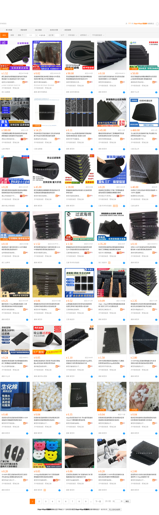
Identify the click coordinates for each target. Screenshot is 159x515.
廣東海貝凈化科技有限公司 (138, 82)
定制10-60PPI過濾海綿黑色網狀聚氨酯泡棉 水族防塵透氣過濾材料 (143, 248)
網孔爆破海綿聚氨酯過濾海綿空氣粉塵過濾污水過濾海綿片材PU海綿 (14, 78)
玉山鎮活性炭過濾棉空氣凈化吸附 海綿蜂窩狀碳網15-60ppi (144, 134)
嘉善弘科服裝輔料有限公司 (9, 82)
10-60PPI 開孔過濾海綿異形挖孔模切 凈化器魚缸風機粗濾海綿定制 (14, 476)
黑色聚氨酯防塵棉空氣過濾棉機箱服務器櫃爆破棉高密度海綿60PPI (79, 78)
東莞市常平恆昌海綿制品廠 (9, 423)
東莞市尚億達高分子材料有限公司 (105, 82)
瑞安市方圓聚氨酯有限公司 (105, 253)
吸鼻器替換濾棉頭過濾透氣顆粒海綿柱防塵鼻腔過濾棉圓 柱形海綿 (143, 419)
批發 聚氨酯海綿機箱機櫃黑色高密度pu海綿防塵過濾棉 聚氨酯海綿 (144, 78)
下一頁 (98, 501)
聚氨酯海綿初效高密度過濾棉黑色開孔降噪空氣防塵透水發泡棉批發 (46, 305)
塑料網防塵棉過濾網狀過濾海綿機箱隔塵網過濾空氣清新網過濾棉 (14, 191)
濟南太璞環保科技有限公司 (9, 139)
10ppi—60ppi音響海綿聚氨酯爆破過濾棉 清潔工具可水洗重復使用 (111, 305)
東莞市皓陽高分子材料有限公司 (138, 366)
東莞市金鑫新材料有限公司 (73, 480)
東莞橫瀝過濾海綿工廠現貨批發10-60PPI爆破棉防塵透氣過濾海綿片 (47, 248)
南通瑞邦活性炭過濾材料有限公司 (41, 139)
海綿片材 (17, 85)
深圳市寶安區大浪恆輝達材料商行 (73, 82)
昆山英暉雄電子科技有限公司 (138, 139)
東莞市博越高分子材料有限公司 (138, 309)
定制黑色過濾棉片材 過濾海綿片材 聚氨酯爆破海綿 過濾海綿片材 (79, 476)
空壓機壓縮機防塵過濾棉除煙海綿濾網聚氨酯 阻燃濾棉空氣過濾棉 (14, 134)
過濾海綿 (10, 85)
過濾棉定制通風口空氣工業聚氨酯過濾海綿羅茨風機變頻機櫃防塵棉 (111, 191)
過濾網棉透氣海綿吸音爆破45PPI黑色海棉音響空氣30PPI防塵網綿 (47, 78)
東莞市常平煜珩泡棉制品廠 (105, 366)
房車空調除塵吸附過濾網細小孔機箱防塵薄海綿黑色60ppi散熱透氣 (111, 362)
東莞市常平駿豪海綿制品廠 (41, 309)
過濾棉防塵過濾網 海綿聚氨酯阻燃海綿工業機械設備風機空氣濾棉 (15, 362)
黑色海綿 (37, 85)
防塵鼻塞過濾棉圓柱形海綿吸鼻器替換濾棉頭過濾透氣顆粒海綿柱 (46, 419)
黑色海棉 (51, 85)
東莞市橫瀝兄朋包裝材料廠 (41, 253)
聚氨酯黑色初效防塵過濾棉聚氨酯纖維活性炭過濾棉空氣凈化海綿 (143, 305)
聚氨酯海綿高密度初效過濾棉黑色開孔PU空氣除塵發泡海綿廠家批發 (79, 248)
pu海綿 (4, 85)
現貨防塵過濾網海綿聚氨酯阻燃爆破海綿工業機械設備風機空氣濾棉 (111, 248)
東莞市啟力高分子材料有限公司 (9, 480)
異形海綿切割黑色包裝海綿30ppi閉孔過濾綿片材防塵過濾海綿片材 (79, 362)
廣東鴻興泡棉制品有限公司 (138, 253)
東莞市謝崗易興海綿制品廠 (73, 196)
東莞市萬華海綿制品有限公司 (105, 480)
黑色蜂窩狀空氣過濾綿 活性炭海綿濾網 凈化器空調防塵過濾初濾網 (47, 134)
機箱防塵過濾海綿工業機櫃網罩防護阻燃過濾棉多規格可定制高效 (111, 134)
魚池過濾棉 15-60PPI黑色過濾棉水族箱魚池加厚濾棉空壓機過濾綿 (111, 476)
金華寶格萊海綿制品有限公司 (9, 253)
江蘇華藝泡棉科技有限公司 (73, 253)
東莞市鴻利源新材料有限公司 (9, 309)
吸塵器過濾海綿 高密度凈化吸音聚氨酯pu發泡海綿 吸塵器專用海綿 (47, 362)
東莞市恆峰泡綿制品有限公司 (73, 423)
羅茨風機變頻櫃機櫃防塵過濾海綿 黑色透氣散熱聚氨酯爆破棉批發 (47, 191)
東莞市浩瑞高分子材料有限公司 (138, 480)
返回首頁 (104, 509)
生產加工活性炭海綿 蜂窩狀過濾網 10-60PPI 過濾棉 (144, 191)
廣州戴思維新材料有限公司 (41, 366)
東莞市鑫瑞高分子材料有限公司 (73, 366)
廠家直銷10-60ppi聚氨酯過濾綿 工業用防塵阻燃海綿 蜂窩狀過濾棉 (14, 305)
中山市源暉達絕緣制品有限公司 (9, 366)
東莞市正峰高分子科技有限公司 (105, 309)
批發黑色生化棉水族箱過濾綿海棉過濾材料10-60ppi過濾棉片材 (143, 476)
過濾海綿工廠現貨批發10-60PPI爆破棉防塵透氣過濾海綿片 (14, 248)
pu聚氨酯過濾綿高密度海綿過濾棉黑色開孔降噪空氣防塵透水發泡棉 (79, 305)
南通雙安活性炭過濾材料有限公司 (138, 196)
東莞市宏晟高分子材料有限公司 (41, 423)
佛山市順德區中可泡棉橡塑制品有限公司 (9, 196)
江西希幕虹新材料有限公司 (73, 309)
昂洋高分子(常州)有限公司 (105, 196)
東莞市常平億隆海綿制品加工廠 (73, 139)
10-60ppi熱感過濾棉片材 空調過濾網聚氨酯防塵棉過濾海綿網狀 (46, 476)
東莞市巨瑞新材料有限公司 (41, 480)
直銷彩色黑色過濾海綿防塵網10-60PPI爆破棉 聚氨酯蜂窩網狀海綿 (15, 419)
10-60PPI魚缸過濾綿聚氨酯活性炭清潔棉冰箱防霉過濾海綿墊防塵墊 (143, 362)
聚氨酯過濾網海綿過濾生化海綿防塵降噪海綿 (79, 191)
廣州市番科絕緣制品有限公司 (41, 82)
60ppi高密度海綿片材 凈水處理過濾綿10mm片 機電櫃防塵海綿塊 (79, 419)
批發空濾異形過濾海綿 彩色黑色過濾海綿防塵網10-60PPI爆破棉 (111, 78)
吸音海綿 (44, 85)
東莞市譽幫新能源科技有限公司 (105, 139)
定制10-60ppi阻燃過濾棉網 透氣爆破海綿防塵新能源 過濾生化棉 (79, 134)
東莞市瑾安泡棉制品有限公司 (41, 196)
